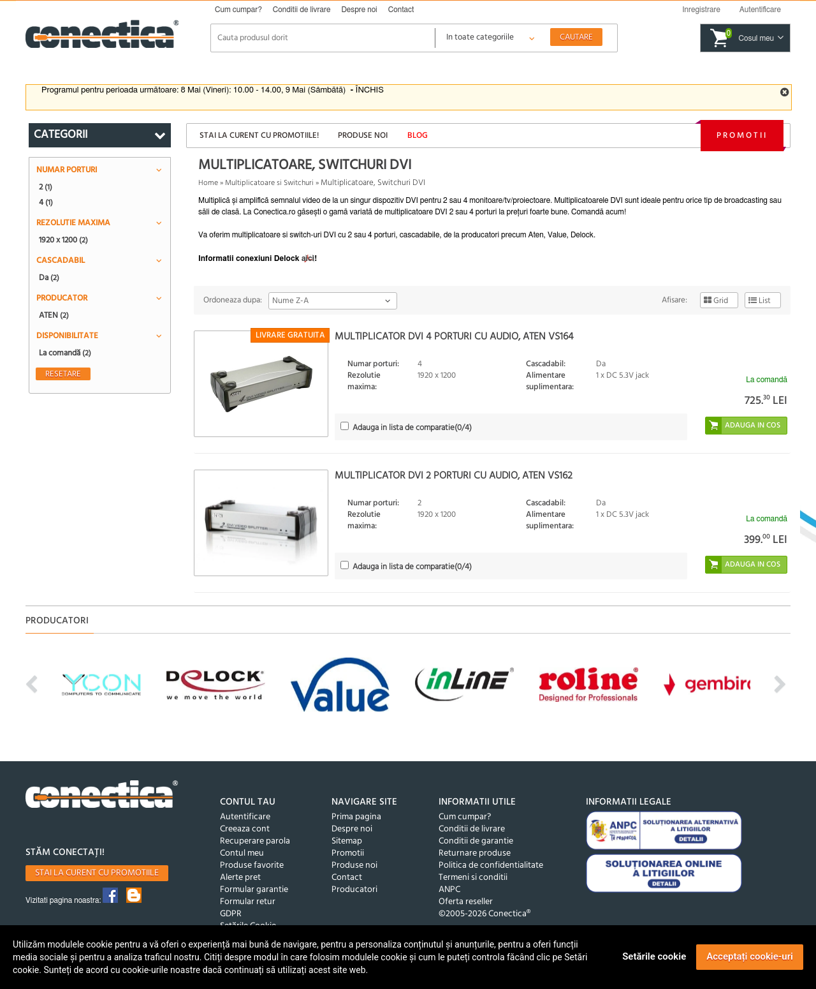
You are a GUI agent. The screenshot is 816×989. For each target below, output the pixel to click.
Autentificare (245, 817)
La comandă (65, 352)
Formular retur (247, 902)
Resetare (63, 374)
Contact (401, 9)
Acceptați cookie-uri (749, 956)
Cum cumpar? (238, 9)
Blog (417, 135)
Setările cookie (654, 956)
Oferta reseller (466, 902)
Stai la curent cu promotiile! (259, 135)
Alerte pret (240, 877)
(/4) (412, 428)
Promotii (742, 135)
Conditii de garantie (476, 841)
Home (208, 183)
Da (49, 277)
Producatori (354, 889)
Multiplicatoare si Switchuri (269, 183)
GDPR (231, 914)
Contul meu (242, 853)
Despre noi (359, 9)
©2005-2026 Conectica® (484, 914)
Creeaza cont (245, 829)
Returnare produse (475, 853)
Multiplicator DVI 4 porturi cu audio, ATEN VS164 (454, 337)
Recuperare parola (255, 841)
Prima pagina (356, 817)
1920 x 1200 (63, 240)
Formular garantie (254, 889)
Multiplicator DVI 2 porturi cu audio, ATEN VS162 (453, 476)
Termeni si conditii (473, 877)
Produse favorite (252, 865)
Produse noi (363, 135)
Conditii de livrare (302, 9)
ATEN (54, 315)
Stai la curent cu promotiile (97, 873)
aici (308, 258)
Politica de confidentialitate (491, 865)
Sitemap (347, 841)
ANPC (449, 889)
